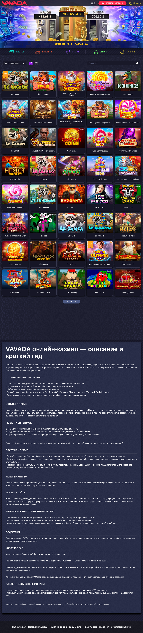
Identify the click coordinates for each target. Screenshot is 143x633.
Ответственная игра (121, 627)
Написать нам (19, 627)
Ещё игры (71, 301)
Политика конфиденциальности (65, 627)
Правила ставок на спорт (96, 627)
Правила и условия (38, 627)
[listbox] (14, 63)
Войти (93, 3)
